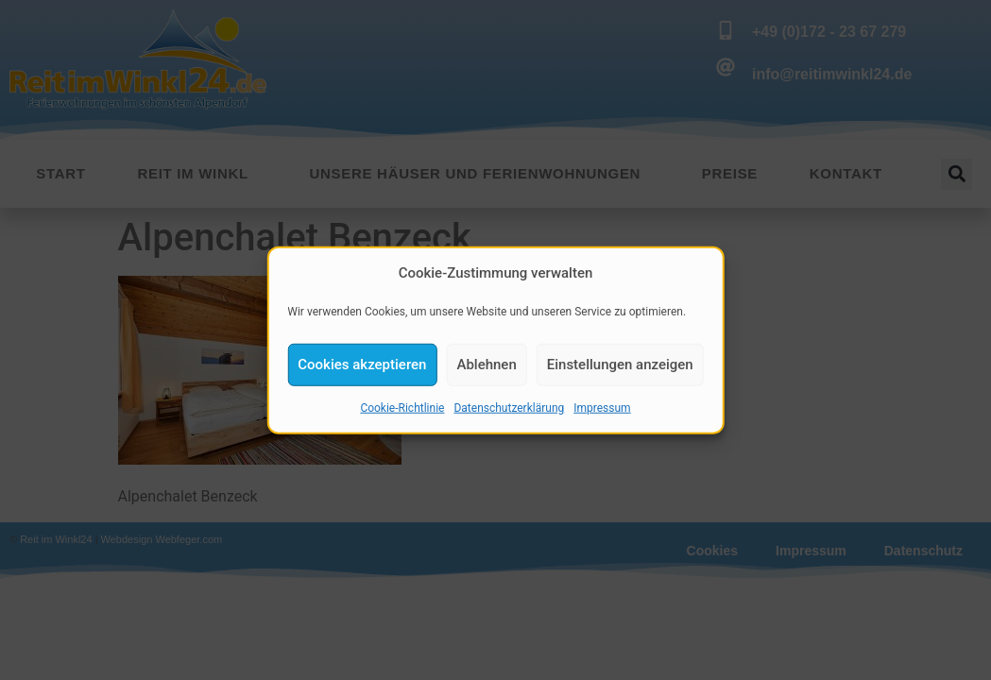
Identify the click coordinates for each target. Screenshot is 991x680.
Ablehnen (486, 366)
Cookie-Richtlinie (402, 409)
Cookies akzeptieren (362, 366)
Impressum (601, 409)
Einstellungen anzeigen (620, 366)
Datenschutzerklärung (508, 409)
